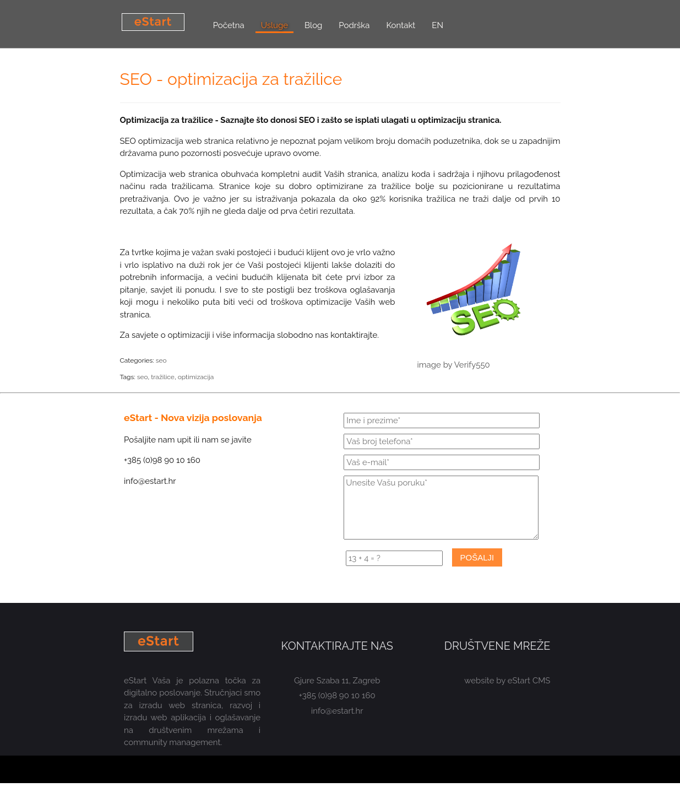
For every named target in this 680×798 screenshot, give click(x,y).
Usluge (274, 25)
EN (437, 25)
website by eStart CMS (507, 681)
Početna (228, 25)
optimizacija (196, 377)
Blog (313, 25)
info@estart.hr (337, 711)
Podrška (354, 25)
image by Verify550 (453, 365)
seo (161, 360)
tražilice (163, 377)
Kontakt (400, 25)
